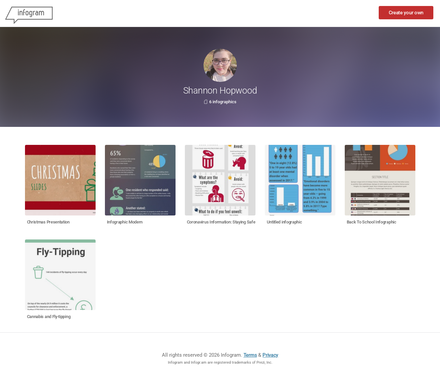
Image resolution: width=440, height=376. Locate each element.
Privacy (270, 355)
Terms (250, 355)
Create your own (406, 13)
